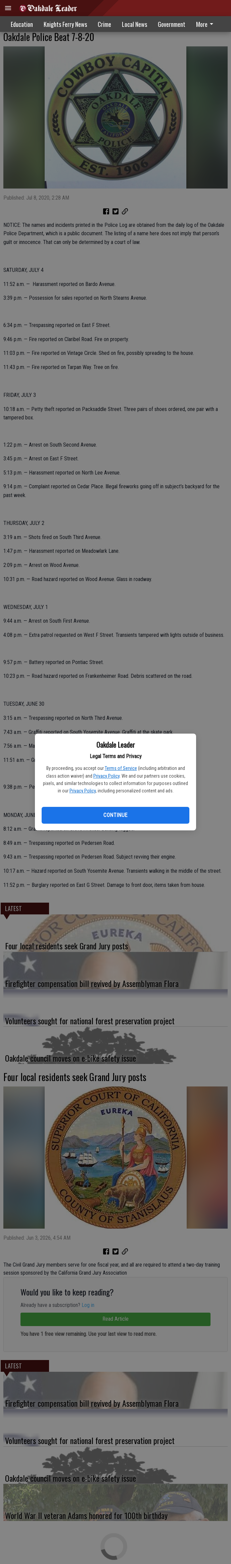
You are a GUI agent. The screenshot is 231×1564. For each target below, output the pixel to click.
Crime (104, 24)
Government (171, 24)
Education (22, 24)
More (206, 24)
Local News (134, 24)
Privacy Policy (106, 776)
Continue (115, 815)
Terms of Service (121, 768)
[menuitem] (206, 24)
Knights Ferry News (65, 24)
